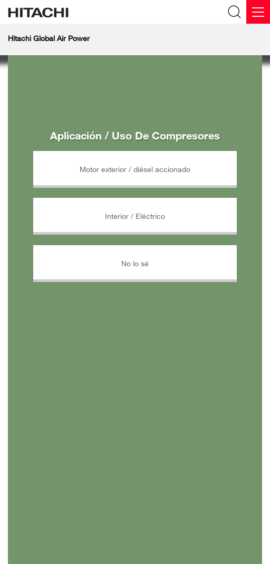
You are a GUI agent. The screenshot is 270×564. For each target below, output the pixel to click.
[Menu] (258, 12)
